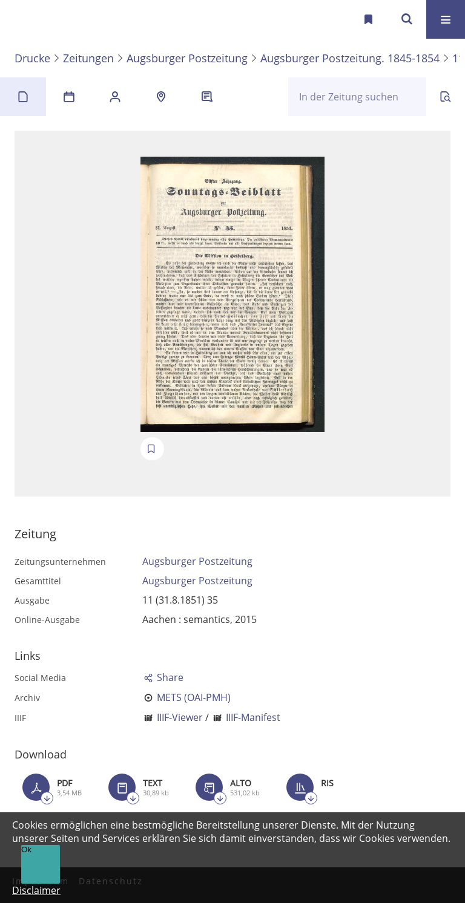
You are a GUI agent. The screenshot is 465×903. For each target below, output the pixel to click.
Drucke (32, 58)
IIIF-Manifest (253, 717)
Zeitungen (88, 58)
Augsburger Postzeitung (187, 58)
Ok (26, 849)
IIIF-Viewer (180, 717)
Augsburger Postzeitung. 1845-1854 (350, 58)
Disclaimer (36, 890)
